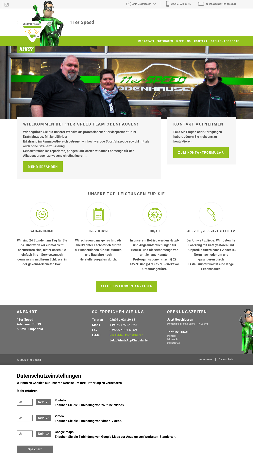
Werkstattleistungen (155, 41)
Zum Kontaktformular (201, 152)
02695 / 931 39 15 (122, 320)
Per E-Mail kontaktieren (126, 335)
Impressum (205, 359)
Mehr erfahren (43, 167)
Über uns (183, 41)
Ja (21, 402)
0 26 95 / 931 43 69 (123, 330)
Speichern (35, 449)
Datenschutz (226, 359)
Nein (41, 402)
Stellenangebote (225, 41)
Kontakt (201, 41)
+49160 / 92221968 (123, 325)
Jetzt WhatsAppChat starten (129, 340)
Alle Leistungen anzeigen (126, 286)
